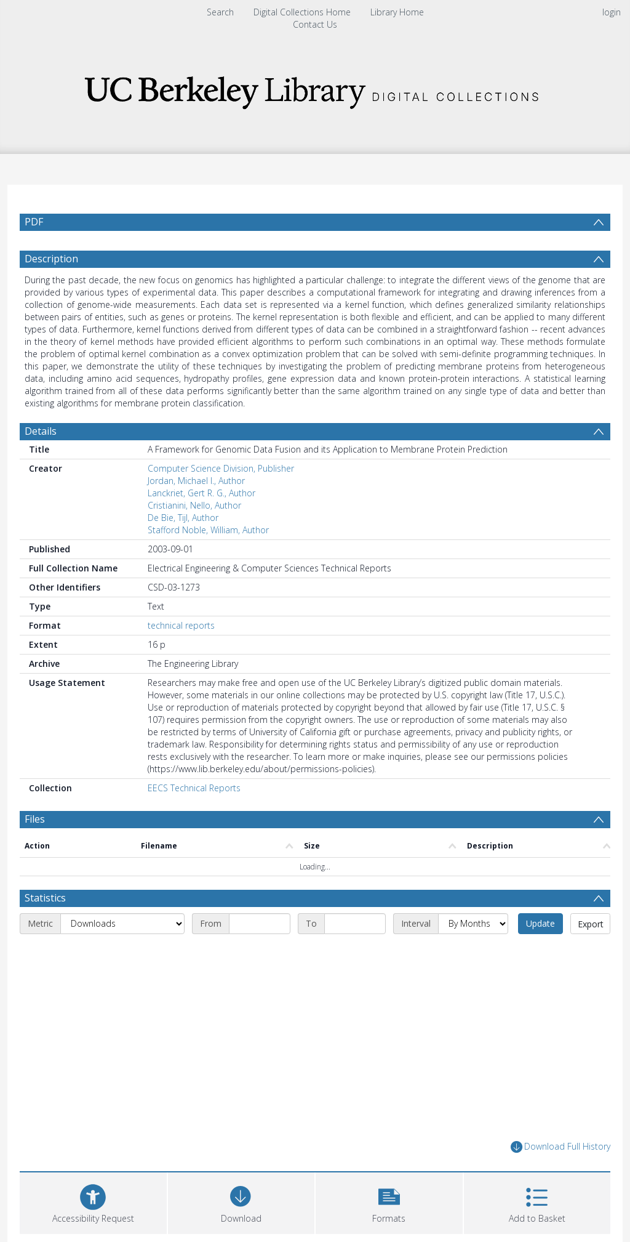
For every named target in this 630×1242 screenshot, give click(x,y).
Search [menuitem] (220, 12)
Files (35, 819)
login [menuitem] (611, 12)
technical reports (181, 625)
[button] (389, 1201)
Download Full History (560, 1146)
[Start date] (259, 923)
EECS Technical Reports (194, 788)
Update (540, 923)
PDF (34, 221)
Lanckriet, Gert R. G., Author (201, 493)
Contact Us (315, 24)
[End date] (355, 923)
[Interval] (473, 923)
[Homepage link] (315, 89)
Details (41, 431)
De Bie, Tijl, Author (183, 517)
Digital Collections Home (302, 12)
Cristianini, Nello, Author (194, 505)
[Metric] (122, 923)
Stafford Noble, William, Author (208, 530)
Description (51, 258)
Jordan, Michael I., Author (196, 480)
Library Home (397, 12)
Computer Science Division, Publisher (221, 468)
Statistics (45, 898)
